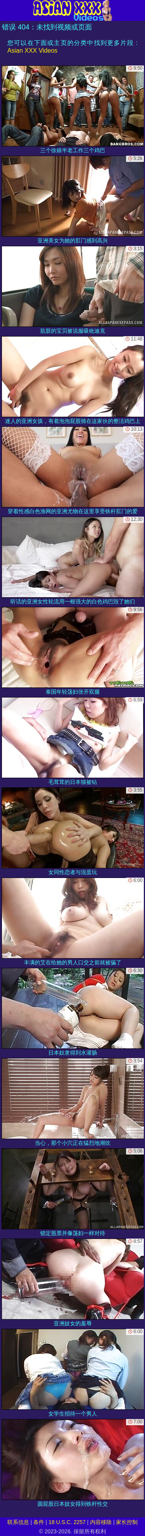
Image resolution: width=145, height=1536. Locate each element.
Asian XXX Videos (32, 50)
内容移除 (101, 1522)
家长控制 (127, 1522)
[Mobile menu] (7, 10)
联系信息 (18, 1522)
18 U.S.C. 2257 (67, 1522)
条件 (38, 1522)
